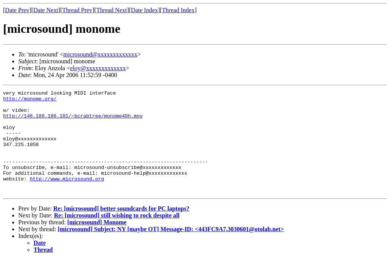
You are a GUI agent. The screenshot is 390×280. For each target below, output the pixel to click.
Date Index (144, 10)
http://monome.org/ (29, 100)
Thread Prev (77, 10)
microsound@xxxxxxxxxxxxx (100, 54)
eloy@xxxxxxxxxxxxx (98, 68)
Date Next (46, 10)
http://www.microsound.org (67, 196)
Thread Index (178, 10)
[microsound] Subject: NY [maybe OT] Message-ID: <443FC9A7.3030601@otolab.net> (171, 249)
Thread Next (111, 10)
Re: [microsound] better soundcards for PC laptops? (121, 229)
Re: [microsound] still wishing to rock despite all (117, 236)
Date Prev (17, 10)
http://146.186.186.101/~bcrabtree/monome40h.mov (73, 121)
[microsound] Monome (96, 243)
